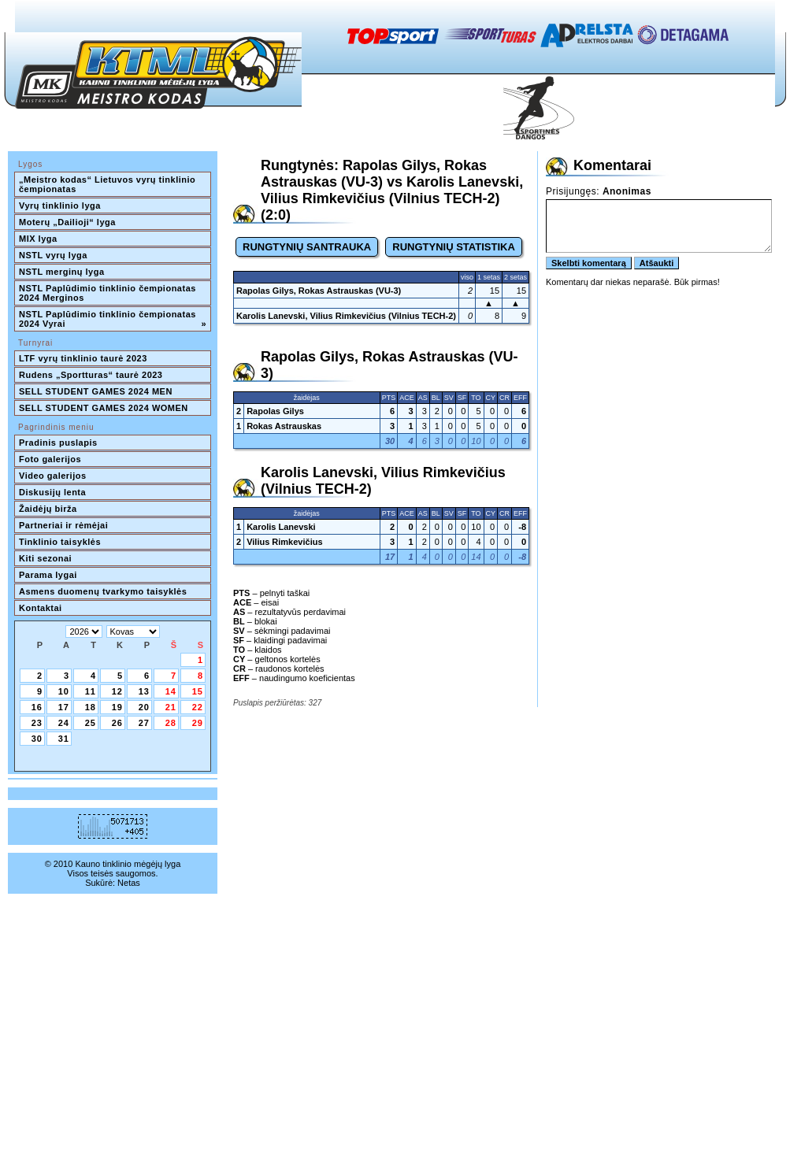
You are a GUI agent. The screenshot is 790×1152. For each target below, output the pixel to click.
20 (144, 707)
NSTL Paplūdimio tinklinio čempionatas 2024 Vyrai (112, 318)
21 (170, 707)
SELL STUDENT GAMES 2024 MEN (95, 391)
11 (90, 691)
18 (90, 707)
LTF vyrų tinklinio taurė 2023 (83, 358)
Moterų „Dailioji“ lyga (67, 222)
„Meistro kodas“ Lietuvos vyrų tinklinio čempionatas (108, 184)
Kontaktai (40, 608)
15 (197, 691)
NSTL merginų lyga (62, 271)
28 (170, 723)
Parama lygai (48, 575)
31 (63, 738)
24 (63, 723)
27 (144, 723)
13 (144, 691)
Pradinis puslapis (58, 442)
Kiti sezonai (45, 558)
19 (117, 707)
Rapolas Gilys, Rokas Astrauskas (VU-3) (318, 290)
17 (63, 707)
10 (63, 691)
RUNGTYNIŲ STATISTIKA (453, 247)
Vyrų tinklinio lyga (60, 205)
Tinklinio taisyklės (60, 541)
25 (90, 723)
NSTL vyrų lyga (53, 255)
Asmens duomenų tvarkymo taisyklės (103, 591)
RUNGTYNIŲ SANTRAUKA (307, 247)
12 (117, 691)
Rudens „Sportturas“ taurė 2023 (91, 375)
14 (170, 691)
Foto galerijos (50, 459)
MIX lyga (38, 238)
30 (37, 738)
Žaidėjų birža (48, 508)
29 (197, 723)
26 (117, 723)
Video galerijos (53, 475)
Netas (128, 882)
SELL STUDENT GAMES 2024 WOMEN (103, 408)
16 (37, 707)
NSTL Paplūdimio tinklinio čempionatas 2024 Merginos (108, 292)
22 (197, 707)
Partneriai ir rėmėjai (63, 525)
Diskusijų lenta (52, 492)
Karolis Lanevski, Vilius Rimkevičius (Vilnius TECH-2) (346, 315)
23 (37, 723)
